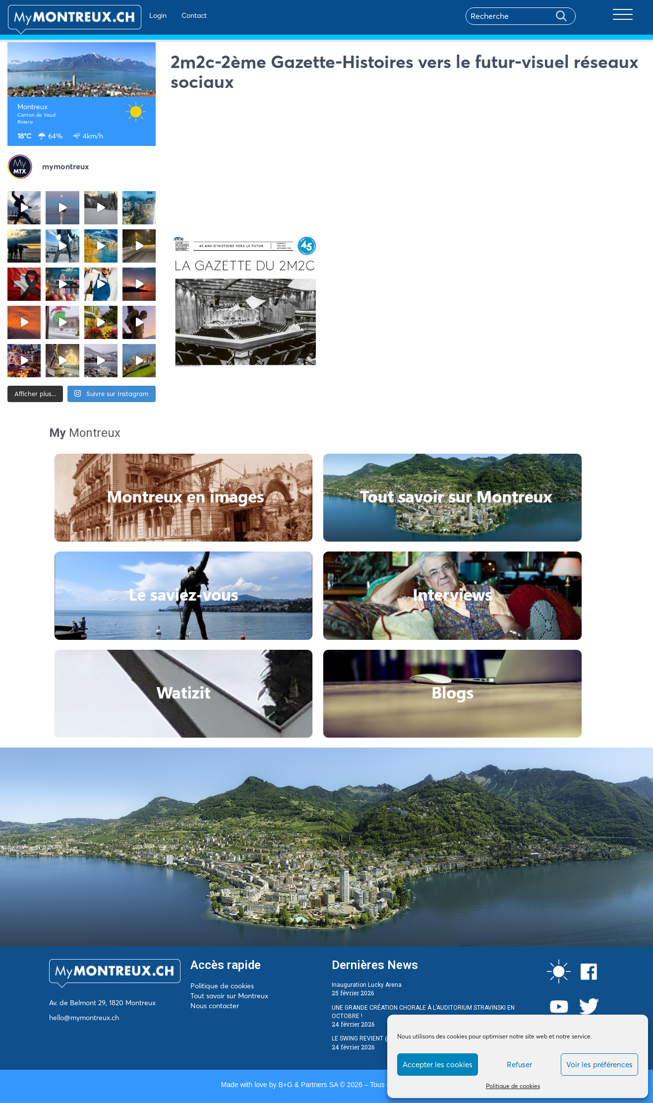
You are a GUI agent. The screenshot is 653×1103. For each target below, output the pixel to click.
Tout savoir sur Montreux (229, 995)
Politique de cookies (513, 1086)
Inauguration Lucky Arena (367, 984)
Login (129, 15)
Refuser (519, 1064)
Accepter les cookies (438, 1064)
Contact (165, 15)
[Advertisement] (408, 165)
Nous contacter (214, 1005)
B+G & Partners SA (308, 1085)
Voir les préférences (599, 1064)
